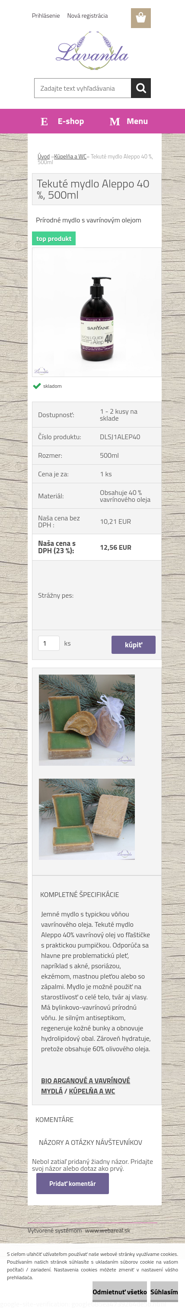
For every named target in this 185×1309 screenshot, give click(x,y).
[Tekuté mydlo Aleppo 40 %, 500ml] (96, 251)
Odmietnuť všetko (119, 1292)
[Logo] (92, 50)
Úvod (44, 156)
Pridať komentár (72, 1184)
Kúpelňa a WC (70, 156)
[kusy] (49, 643)
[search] (141, 88)
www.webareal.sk (108, 1230)
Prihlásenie (46, 15)
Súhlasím (164, 1292)
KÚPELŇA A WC (92, 1091)
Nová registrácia (87, 15)
